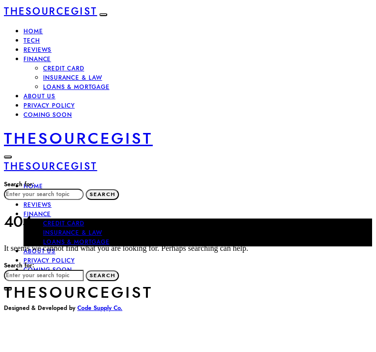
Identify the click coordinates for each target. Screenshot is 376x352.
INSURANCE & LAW (72, 78)
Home (33, 31)
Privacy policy (49, 106)
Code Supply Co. (99, 308)
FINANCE (37, 59)
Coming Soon (48, 115)
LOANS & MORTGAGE (76, 87)
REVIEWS (37, 50)
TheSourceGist (50, 11)
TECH (32, 40)
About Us (39, 96)
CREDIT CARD (63, 68)
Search (102, 194)
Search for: (19, 184)
